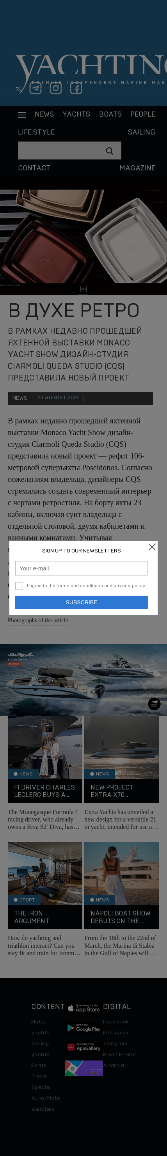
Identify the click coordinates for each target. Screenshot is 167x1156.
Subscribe (82, 602)
